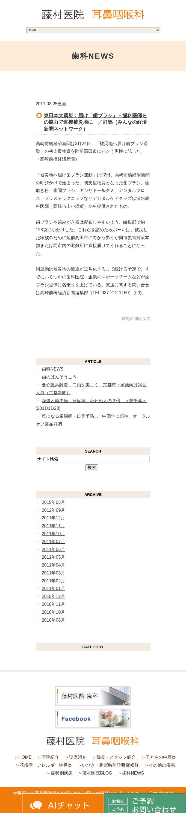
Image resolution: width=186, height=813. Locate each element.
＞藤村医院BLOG (95, 773)
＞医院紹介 (48, 757)
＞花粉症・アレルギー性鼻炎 (43, 765)
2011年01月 (53, 588)
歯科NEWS (53, 369)
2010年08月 (53, 620)
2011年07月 (53, 541)
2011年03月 (53, 573)
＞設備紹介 (75, 757)
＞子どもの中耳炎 (158, 757)
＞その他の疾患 (159, 765)
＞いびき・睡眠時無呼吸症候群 (108, 765)
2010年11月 (53, 604)
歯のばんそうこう (59, 377)
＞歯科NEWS (131, 773)
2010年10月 (53, 612)
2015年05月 (53, 502)
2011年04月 (53, 565)
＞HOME (23, 757)
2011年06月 (53, 549)
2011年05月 (53, 557)
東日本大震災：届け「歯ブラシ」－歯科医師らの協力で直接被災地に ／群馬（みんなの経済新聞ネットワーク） (95, 122)
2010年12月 (53, 596)
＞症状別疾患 (59, 773)
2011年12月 (53, 518)
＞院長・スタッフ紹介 (114, 757)
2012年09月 (53, 510)
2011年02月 (53, 581)
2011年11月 (53, 525)
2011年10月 (53, 533)
